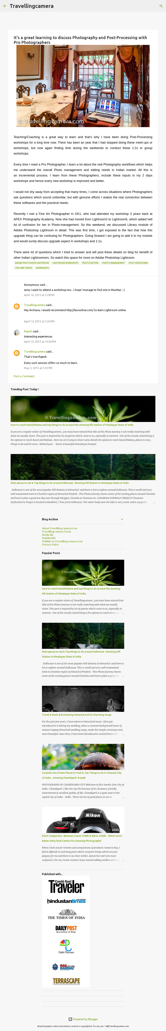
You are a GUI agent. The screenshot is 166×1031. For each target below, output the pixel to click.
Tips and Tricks (23, 268)
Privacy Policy (50, 544)
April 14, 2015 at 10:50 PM (40, 341)
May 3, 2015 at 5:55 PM (38, 368)
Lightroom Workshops (65, 263)
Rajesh (28, 331)
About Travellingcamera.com (59, 528)
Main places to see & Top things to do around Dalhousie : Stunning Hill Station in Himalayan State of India (70, 483)
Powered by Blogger (83, 1019)
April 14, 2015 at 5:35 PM (39, 321)
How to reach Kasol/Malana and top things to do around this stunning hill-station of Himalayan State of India (72, 425)
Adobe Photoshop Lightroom (32, 263)
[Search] (161, 6)
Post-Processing (138, 263)
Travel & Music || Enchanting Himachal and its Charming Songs (76, 714)
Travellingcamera (32, 6)
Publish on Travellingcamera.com (62, 541)
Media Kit (47, 534)
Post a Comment (24, 376)
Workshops (42, 268)
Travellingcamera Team (56, 531)
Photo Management (113, 263)
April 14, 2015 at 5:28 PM (39, 295)
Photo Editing (90, 263)
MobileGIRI (49, 538)
